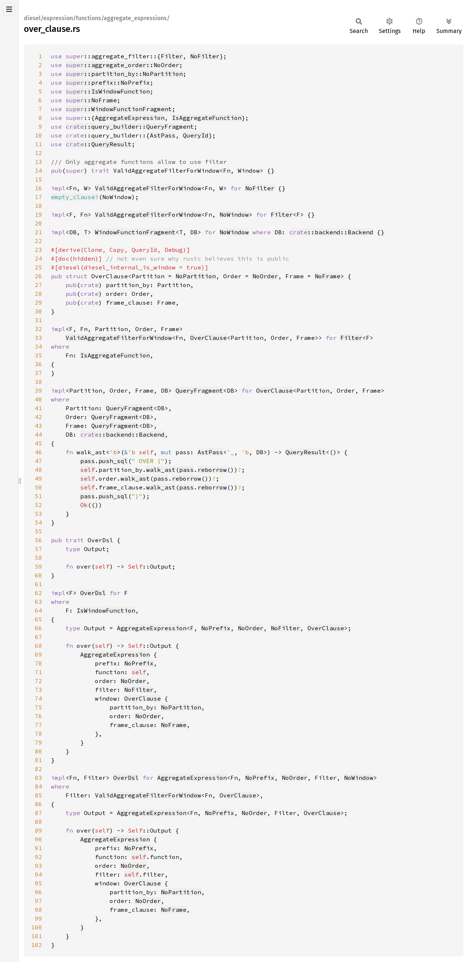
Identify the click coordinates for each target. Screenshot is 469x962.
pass (87, 461)
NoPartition (196, 276)
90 (38, 839)
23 (38, 249)
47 (38, 461)
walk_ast (161, 469)
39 (38, 390)
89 (38, 830)
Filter (172, 56)
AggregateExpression (130, 117)
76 (38, 716)
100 (36, 927)
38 (38, 381)
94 (38, 874)
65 (38, 619)
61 (38, 584)
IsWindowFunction (106, 610)
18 (38, 205)
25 (38, 267)
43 (38, 425)
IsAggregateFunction (206, 117)
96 (38, 892)
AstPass (163, 135)
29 (38, 302)
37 (38, 373)
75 (38, 707)
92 (38, 856)
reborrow (212, 469)
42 (38, 417)
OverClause (208, 337)
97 (38, 900)
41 (38, 408)
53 (38, 513)
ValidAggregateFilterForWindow (148, 188)
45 (38, 443)
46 (38, 452)
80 (38, 751)
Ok (84, 504)
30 (38, 311)
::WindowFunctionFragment (119, 109)
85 (38, 795)
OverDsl (93, 592)
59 (38, 566)
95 (38, 883)
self (87, 469)
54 (38, 522)
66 (38, 628)
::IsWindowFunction (108, 91)
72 (38, 680)
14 (38, 170)
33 (38, 337)
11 (38, 144)
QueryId (195, 135)
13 (38, 161)
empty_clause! (75, 197)
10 (38, 135)
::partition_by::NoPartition (124, 73)
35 (38, 355)
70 (38, 663)
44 (38, 434)
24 (38, 258)
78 (38, 733)
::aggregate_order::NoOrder (122, 65)
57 (38, 548)
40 (38, 399)
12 (38, 153)
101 (36, 936)
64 (38, 610)
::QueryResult (99, 144)
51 (38, 496)
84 (38, 786)
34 (38, 346)
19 (38, 214)
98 (38, 909)
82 (38, 768)
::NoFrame (91, 100)
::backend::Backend (331, 232)
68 (38, 645)
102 (36, 944)
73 (38, 689)
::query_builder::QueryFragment (130, 126)
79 (38, 742)
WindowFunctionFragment (135, 232)
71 (38, 672)
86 (38, 804)
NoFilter (204, 56)
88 (38, 821)
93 (38, 865)
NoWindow (234, 214)
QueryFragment (199, 390)
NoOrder (265, 276)
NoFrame (327, 276)
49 (38, 478)
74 (38, 698)
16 (38, 188)
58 (38, 557)
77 (38, 724)
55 (38, 531)
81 (38, 760)
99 (38, 918)
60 (38, 575)
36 (38, 364)
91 (38, 848)
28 (38, 293)
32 (38, 329)
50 (38, 487)
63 (38, 601)
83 (38, 777)
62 (38, 592)
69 (38, 654)
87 (38, 812)
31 (38, 320)
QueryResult (305, 452)
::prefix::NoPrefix (108, 82)
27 (38, 285)
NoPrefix (215, 628)
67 (38, 636)
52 (38, 504)
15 (38, 179)
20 (38, 223)
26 (38, 276)
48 (38, 469)
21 (38, 232)
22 (38, 241)
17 (38, 197)
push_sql (113, 461)
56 (38, 540)
